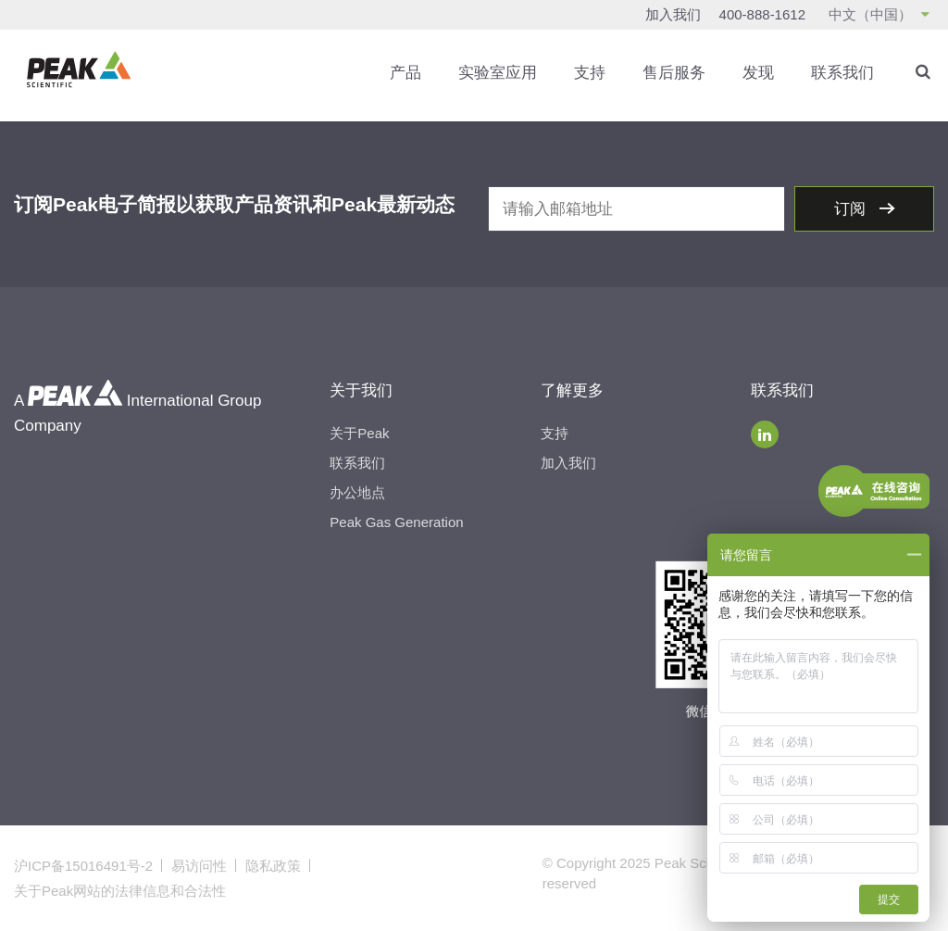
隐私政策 (273, 866)
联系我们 (842, 73)
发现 (758, 73)
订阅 (852, 209)
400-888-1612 (762, 14)
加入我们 (673, 14)
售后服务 (673, 73)
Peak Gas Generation (396, 522)
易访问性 (199, 866)
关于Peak (359, 433)
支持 (589, 73)
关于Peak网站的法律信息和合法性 (120, 891)
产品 (405, 73)
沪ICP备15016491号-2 (83, 866)
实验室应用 (497, 73)
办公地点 (357, 492)
